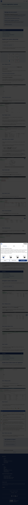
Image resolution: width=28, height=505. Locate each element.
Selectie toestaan (14, 260)
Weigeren (5, 260)
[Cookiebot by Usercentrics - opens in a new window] (24, 243)
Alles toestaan (23, 260)
